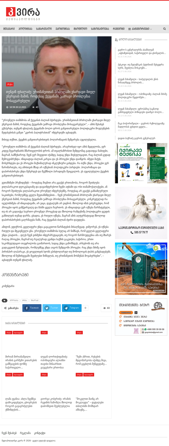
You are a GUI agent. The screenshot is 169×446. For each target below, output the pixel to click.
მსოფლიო (80, 29)
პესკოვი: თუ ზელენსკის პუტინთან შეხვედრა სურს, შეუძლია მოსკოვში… (141, 67)
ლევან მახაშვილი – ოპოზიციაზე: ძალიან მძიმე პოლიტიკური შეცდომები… (142, 97)
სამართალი (44, 29)
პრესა (9, 84)
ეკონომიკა (63, 29)
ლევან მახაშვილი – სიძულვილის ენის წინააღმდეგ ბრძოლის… (138, 82)
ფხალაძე (34, 300)
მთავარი (9, 29)
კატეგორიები (138, 29)
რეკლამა (25, 433)
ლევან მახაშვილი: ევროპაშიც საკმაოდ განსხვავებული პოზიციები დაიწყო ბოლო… (141, 111)
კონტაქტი (39, 433)
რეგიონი (118, 29)
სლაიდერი (18, 332)
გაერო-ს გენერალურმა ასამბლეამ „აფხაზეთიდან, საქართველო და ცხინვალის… (142, 52)
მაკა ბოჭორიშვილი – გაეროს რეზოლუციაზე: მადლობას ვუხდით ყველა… (141, 126)
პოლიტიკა (25, 29)
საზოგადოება (100, 29)
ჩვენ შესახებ (9, 433)
